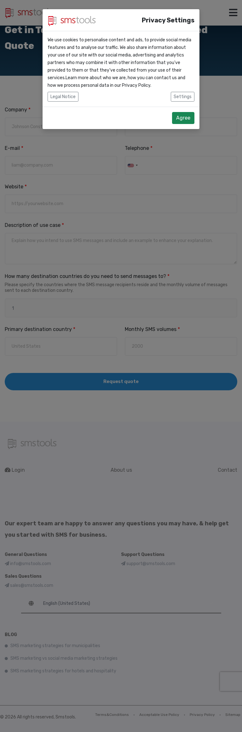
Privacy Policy (136, 85)
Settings (183, 96)
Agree (183, 118)
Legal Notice (63, 96)
